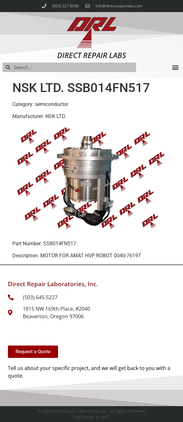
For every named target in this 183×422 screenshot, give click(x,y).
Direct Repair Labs (91, 55)
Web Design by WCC (91, 417)
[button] (175, 67)
